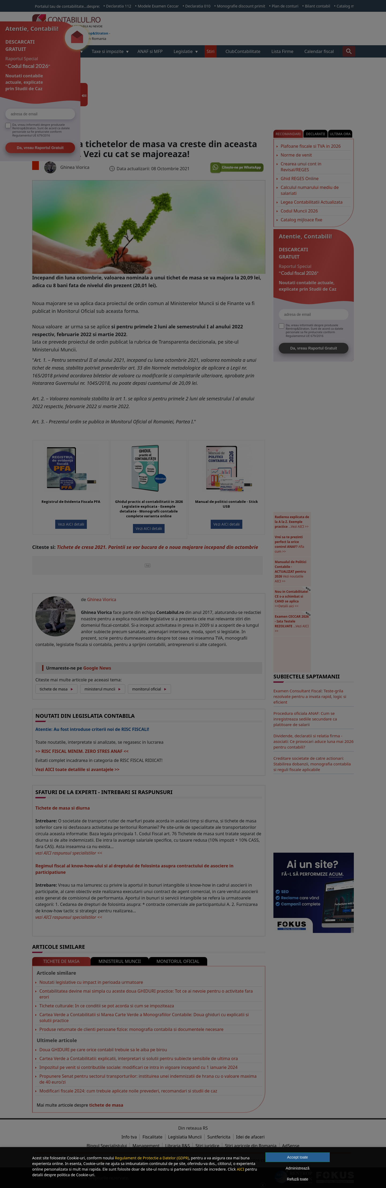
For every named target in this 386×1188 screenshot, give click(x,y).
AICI (240, 1169)
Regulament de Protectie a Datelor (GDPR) (152, 1157)
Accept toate (297, 1157)
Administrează (298, 1168)
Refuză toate (297, 1179)
